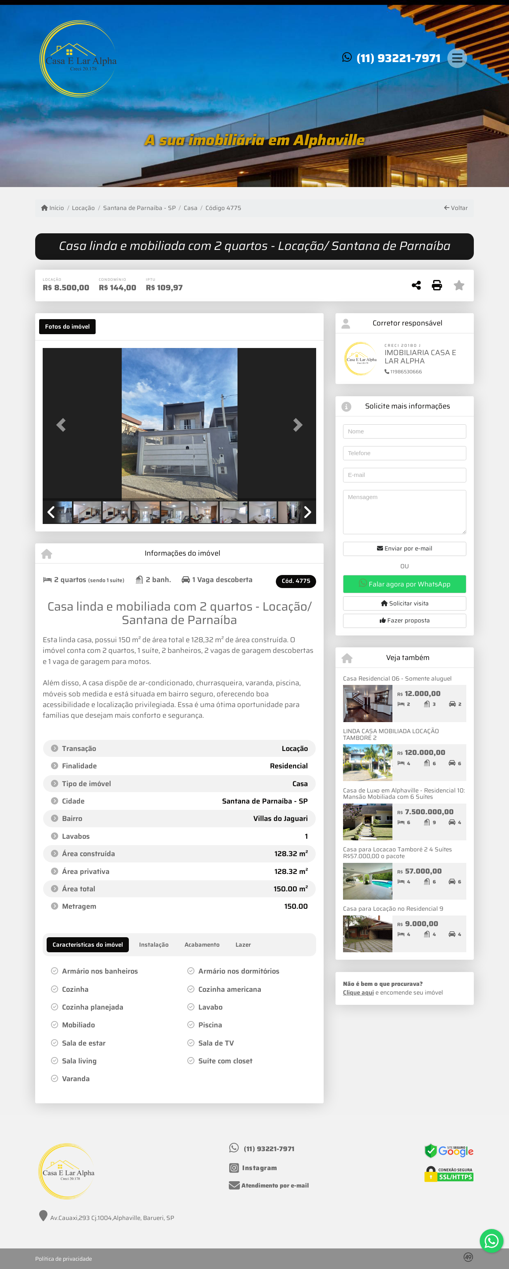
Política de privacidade (63, 1258)
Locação (83, 208)
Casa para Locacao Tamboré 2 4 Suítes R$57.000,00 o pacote (397, 853)
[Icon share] (253, 1168)
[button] (63, 425)
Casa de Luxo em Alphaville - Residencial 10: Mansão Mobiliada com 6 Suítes (404, 794)
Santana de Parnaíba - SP (139, 208)
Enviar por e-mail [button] (404, 548)
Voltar (456, 208)
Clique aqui (358, 992)
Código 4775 (223, 208)
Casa (191, 208)
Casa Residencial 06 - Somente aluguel (397, 678)
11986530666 (403, 371)
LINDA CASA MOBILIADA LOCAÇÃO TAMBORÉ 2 (391, 734)
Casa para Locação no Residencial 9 (393, 908)
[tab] (67, 326)
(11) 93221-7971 (398, 58)
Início (52, 208)
